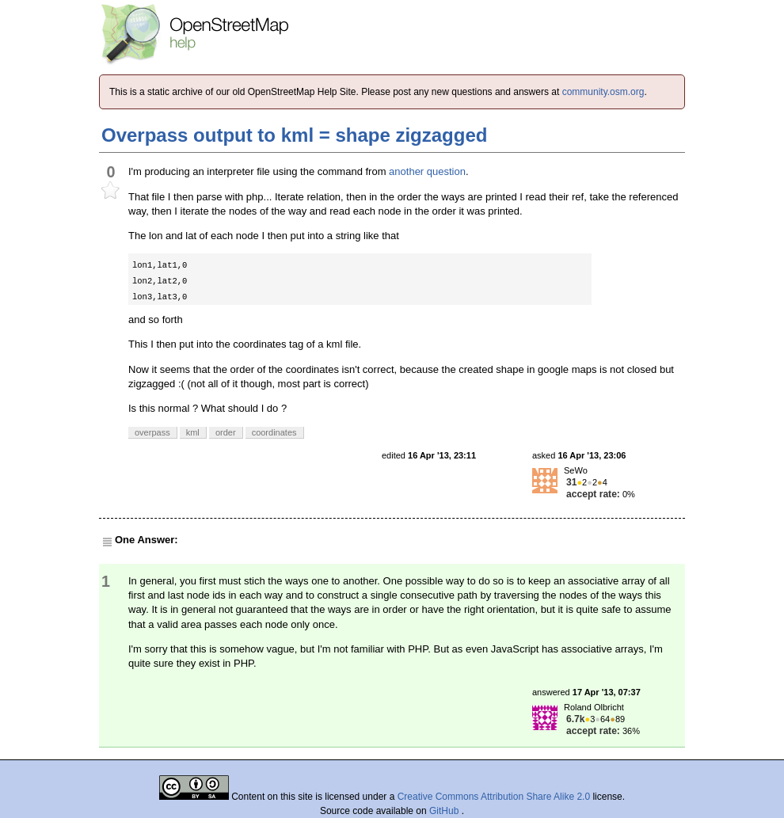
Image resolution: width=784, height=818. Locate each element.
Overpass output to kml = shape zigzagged (294, 135)
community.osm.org (603, 91)
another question (427, 171)
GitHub (445, 810)
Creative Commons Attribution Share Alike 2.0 (494, 796)
